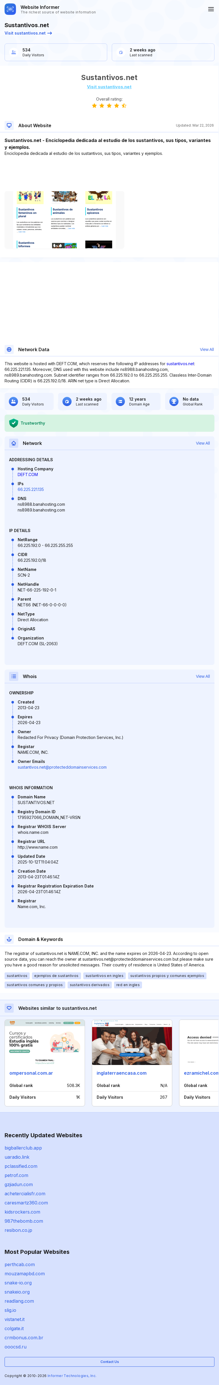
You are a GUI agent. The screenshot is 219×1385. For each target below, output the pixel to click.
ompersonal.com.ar (31, 1073)
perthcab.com (20, 1264)
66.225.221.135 (31, 489)
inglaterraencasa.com (122, 1073)
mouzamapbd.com (25, 1273)
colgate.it (14, 1328)
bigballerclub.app (23, 1148)
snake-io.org (18, 1283)
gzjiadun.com (19, 1184)
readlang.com (19, 1301)
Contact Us (109, 1362)
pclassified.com (21, 1166)
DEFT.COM (28, 474)
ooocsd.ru (16, 1347)
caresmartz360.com (26, 1203)
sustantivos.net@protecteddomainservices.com (62, 767)
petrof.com (16, 1175)
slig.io (10, 1310)
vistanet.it (15, 1319)
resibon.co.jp (18, 1230)
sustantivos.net (180, 363)
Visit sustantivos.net (28, 33)
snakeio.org (17, 1292)
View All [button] (207, 349)
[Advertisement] (109, 173)
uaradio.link (17, 1157)
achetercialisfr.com (25, 1193)
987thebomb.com (24, 1221)
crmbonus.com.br (24, 1337)
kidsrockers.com (22, 1212)
